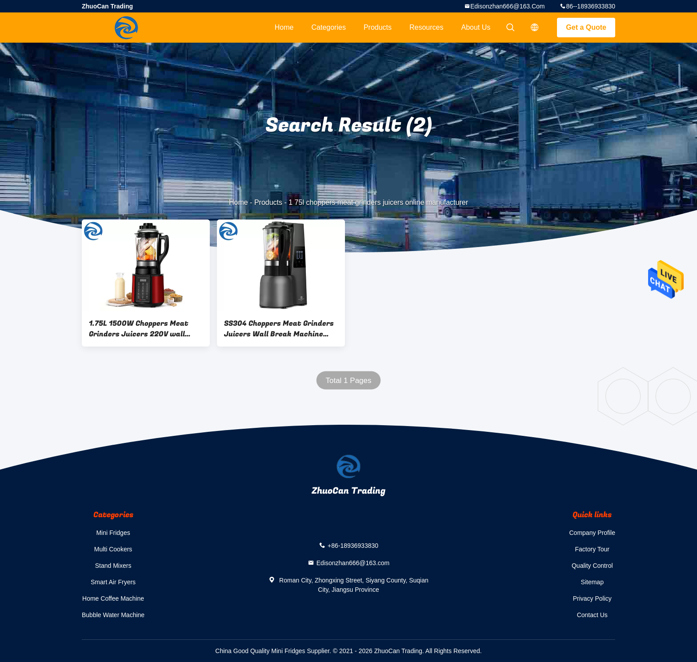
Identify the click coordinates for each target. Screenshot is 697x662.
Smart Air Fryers (113, 582)
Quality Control (592, 565)
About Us (476, 27)
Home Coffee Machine (113, 598)
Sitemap (592, 582)
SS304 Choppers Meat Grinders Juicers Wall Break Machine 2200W (279, 328)
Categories (329, 27)
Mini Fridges (113, 532)
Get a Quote (586, 27)
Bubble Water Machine (113, 614)
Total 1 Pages (348, 380)
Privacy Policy (592, 598)
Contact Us (592, 614)
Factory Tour (592, 549)
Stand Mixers (113, 565)
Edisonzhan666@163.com (507, 6)
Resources (426, 27)
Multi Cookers (113, 549)
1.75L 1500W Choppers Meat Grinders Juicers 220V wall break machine (138, 328)
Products (378, 27)
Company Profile (592, 532)
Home (284, 27)
